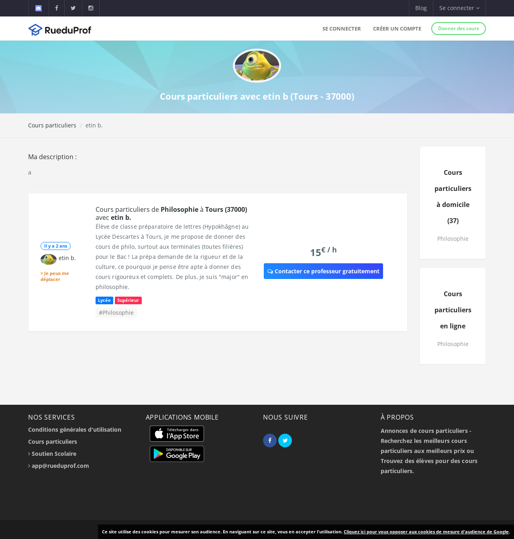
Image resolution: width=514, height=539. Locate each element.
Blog (421, 8)
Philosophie (453, 238)
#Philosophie (116, 312)
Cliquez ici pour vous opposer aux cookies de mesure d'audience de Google (426, 532)
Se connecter (341, 28)
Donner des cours (458, 28)
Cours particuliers (52, 125)
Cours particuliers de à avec (171, 213)
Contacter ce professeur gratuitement (323, 271)
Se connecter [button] (459, 8)
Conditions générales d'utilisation (74, 429)
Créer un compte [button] (397, 28)
